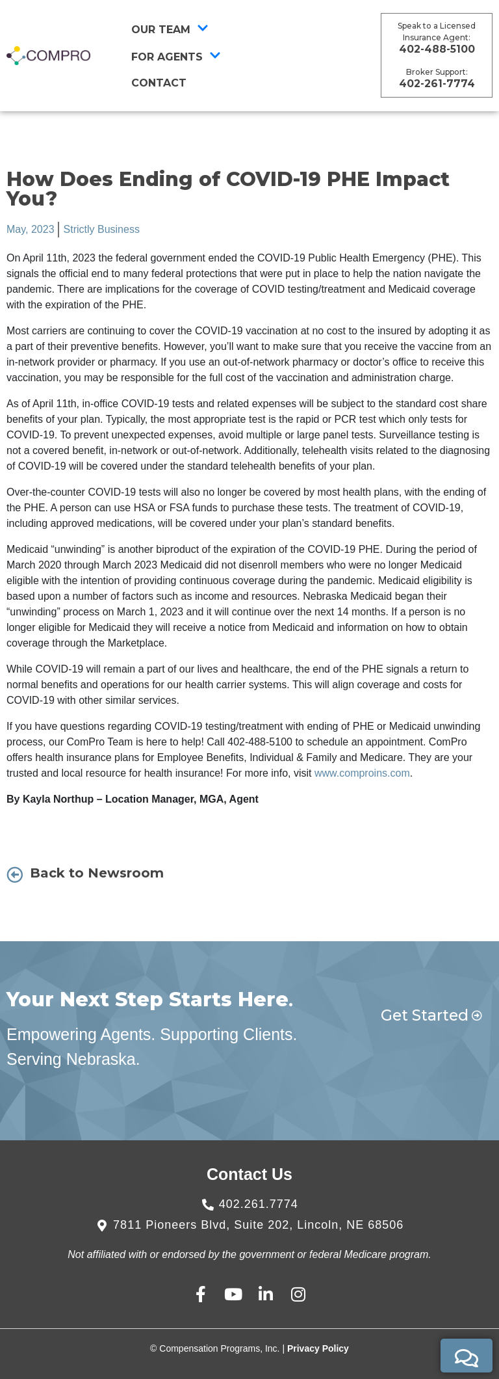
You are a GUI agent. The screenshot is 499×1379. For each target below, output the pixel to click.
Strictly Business (102, 229)
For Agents (176, 56)
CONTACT (158, 83)
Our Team (170, 29)
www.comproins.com (362, 773)
